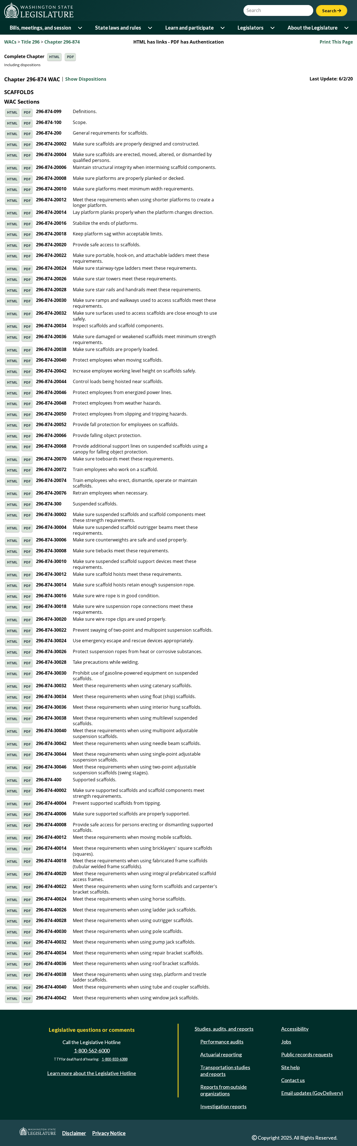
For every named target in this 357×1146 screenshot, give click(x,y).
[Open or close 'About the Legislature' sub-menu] (346, 27)
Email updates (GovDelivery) (312, 1093)
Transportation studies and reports (225, 1070)
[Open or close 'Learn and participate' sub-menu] (223, 27)
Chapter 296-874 (62, 42)
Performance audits (221, 1041)
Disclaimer (74, 1133)
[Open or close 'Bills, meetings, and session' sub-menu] (80, 27)
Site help (290, 1067)
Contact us (293, 1080)
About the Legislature (312, 28)
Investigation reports (223, 1106)
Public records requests (307, 1054)
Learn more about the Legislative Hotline (91, 1073)
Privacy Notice (109, 1133)
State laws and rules (118, 28)
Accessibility (294, 1029)
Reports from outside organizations (223, 1090)
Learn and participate (189, 28)
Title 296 (30, 42)
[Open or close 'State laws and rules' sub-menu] (150, 27)
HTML (54, 56)
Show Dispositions (85, 79)
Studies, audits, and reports (224, 1029)
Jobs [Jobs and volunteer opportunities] (286, 1041)
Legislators (251, 28)
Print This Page (336, 42)
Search (331, 10)
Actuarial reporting (221, 1054)
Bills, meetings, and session (40, 28)
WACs (10, 42)
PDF (70, 56)
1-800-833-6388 (114, 1059)
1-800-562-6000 (92, 1050)
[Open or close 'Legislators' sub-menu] (273, 27)
